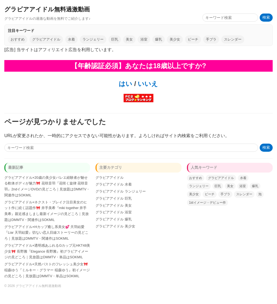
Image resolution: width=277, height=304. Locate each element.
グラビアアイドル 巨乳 (113, 198)
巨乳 (114, 39)
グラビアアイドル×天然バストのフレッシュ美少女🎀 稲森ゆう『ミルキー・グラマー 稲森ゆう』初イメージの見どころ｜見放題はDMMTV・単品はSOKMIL (47, 270)
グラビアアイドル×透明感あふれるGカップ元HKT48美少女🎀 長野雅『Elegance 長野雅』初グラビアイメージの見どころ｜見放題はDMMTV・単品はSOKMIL (47, 251)
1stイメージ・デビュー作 (207, 202)
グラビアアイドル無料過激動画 (47, 9)
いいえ (147, 83)
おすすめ (18, 39)
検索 (266, 17)
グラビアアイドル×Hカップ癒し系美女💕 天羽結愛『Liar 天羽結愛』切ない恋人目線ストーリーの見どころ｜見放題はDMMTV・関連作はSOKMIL (46, 233)
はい (125, 83)
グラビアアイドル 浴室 (113, 212)
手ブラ (211, 39)
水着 (71, 39)
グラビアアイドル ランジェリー (120, 191)
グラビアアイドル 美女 (113, 205)
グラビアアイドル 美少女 (115, 226)
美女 (129, 39)
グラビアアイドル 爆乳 (113, 219)
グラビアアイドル (46, 39)
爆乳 (158, 39)
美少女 (175, 39)
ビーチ (193, 39)
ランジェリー (93, 39)
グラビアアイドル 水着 (113, 184)
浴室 (143, 39)
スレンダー (233, 39)
